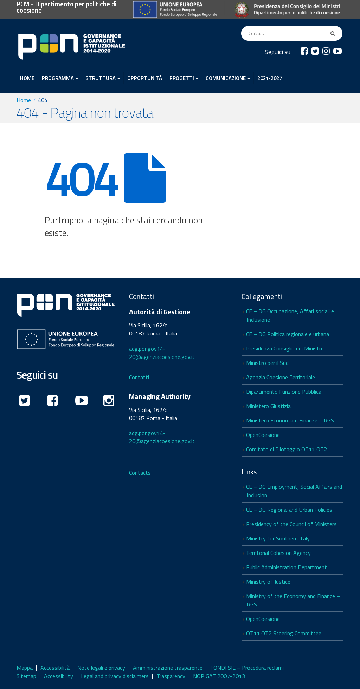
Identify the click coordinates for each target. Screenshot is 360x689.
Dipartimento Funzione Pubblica (283, 391)
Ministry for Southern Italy (278, 538)
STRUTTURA (100, 78)
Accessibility (58, 676)
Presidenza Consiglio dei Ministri (284, 348)
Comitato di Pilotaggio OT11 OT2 (286, 449)
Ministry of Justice (268, 581)
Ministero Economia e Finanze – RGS (290, 420)
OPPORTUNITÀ (144, 78)
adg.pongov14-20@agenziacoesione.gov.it (162, 352)
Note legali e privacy (101, 667)
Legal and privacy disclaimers (115, 676)
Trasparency (170, 676)
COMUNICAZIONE (226, 78)
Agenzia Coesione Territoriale (280, 377)
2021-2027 (269, 78)
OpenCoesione (263, 435)
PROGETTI (181, 78)
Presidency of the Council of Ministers (291, 524)
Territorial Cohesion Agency (278, 553)
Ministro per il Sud (267, 363)
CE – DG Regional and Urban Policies (289, 509)
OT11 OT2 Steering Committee (283, 633)
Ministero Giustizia (268, 406)
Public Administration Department (286, 567)
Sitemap (26, 676)
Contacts (140, 472)
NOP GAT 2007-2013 (219, 676)
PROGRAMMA (58, 78)
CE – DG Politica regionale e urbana (287, 334)
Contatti (139, 377)
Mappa (25, 667)
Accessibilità (55, 667)
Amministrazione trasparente (167, 667)
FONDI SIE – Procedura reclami (247, 667)
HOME (27, 78)
